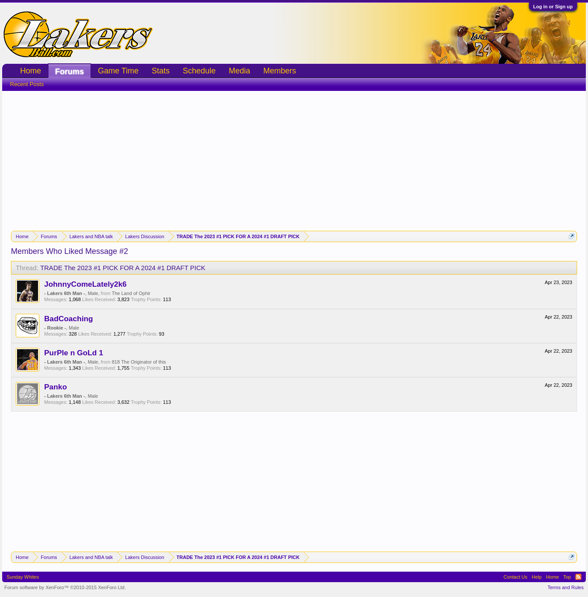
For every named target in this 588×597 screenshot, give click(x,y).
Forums (69, 71)
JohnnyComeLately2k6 (85, 284)
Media (239, 70)
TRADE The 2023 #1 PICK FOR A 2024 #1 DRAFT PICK (122, 267)
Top (567, 577)
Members (279, 70)
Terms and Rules (565, 587)
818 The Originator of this (139, 361)
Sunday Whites (23, 577)
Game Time (118, 70)
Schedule (199, 70)
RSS (578, 577)
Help (537, 577)
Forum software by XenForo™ (65, 587)
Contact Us (515, 577)
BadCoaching (68, 318)
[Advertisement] (294, 156)
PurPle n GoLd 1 (73, 352)
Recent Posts (27, 84)
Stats (161, 70)
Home (30, 70)
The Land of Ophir (130, 293)
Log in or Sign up (553, 6)
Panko (55, 386)
